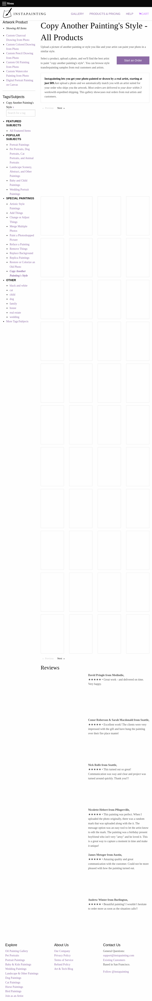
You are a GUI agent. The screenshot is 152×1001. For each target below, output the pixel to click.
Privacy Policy (62, 955)
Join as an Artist (14, 995)
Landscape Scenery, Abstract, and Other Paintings (21, 172)
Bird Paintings (13, 991)
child (12, 294)
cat (11, 290)
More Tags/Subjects (17, 321)
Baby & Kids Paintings (18, 964)
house (13, 308)
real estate (15, 312)
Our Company (62, 951)
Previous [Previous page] (50, 107)
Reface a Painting (19, 244)
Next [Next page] (62, 107)
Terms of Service (63, 960)
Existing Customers (114, 960)
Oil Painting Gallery (16, 951)
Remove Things (18, 248)
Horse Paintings (14, 986)
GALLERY (77, 13)
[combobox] (20, 113)
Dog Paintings (13, 977)
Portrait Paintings (19, 144)
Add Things (16, 212)
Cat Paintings (12, 982)
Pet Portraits (12, 955)
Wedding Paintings (15, 968)
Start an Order (133, 60)
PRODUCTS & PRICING (104, 13)
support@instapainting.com (118, 955)
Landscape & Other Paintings (21, 973)
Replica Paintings (19, 257)
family (13, 303)
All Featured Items (20, 130)
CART (144, 13)
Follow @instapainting (116, 971)
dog (12, 299)
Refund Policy (62, 964)
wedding (14, 317)
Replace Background (21, 253)
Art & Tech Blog (63, 968)
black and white (18, 285)
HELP (129, 13)
